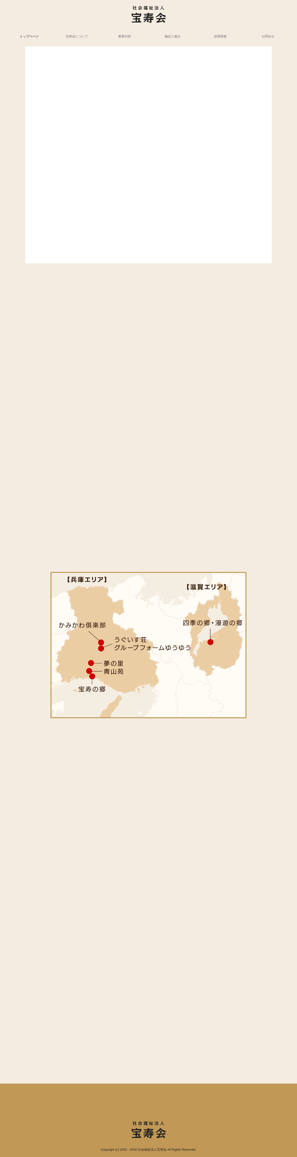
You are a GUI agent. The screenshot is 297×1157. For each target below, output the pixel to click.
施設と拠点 (173, 36)
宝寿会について (77, 36)
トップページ (29, 36)
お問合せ (268, 36)
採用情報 (220, 36)
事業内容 (124, 36)
